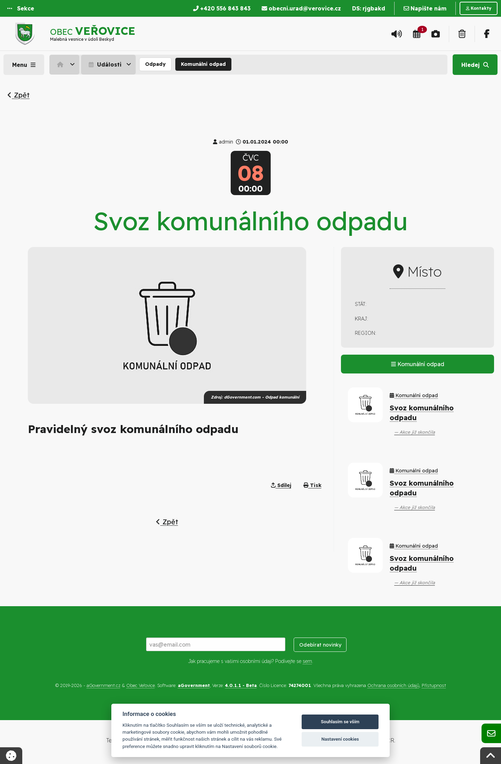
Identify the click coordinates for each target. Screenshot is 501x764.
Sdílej (281, 485)
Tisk (312, 485)
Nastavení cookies (340, 739)
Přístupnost (434, 685)
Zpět (18, 95)
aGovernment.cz (103, 685)
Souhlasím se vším (340, 721)
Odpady (155, 64)
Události (104, 64)
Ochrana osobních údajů (393, 685)
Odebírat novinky (320, 645)
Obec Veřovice (140, 685)
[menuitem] (65, 64)
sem (307, 661)
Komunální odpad (203, 64)
